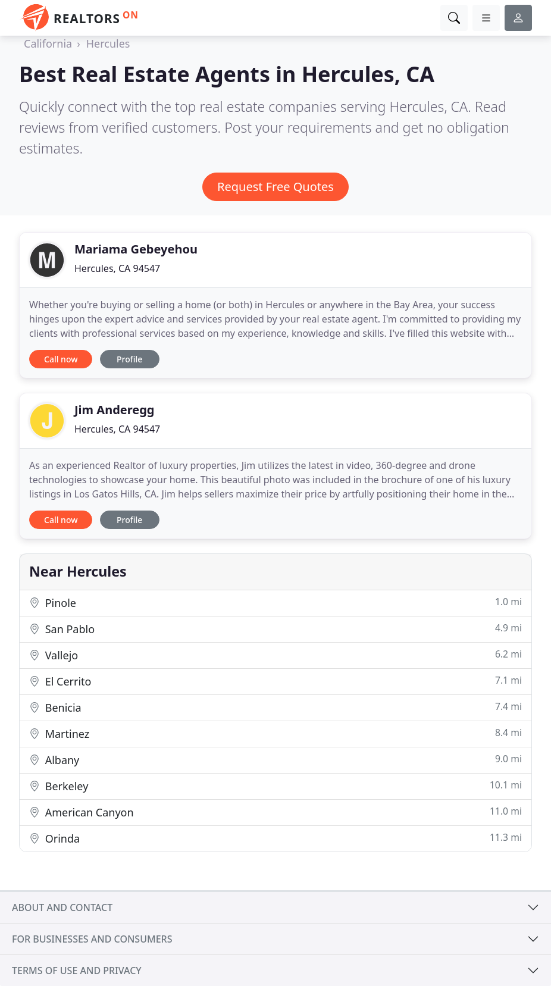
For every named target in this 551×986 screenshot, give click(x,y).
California (48, 43)
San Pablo (275, 628)
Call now (60, 359)
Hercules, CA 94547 (117, 268)
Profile (129, 359)
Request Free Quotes (275, 187)
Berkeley (275, 785)
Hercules (108, 43)
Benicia (275, 707)
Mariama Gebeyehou (136, 249)
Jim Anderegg (114, 410)
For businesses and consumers (92, 939)
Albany (275, 759)
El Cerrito (275, 681)
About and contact (62, 907)
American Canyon (275, 812)
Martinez (275, 733)
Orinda (275, 838)
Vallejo (275, 654)
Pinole (275, 602)
